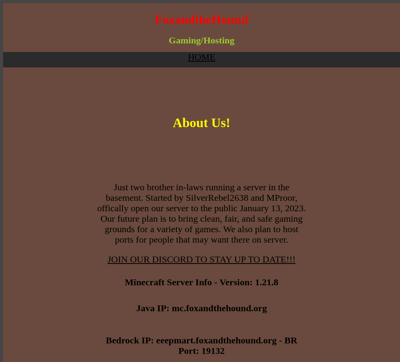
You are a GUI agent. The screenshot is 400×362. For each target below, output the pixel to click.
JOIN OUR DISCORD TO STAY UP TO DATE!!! (201, 259)
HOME (202, 57)
